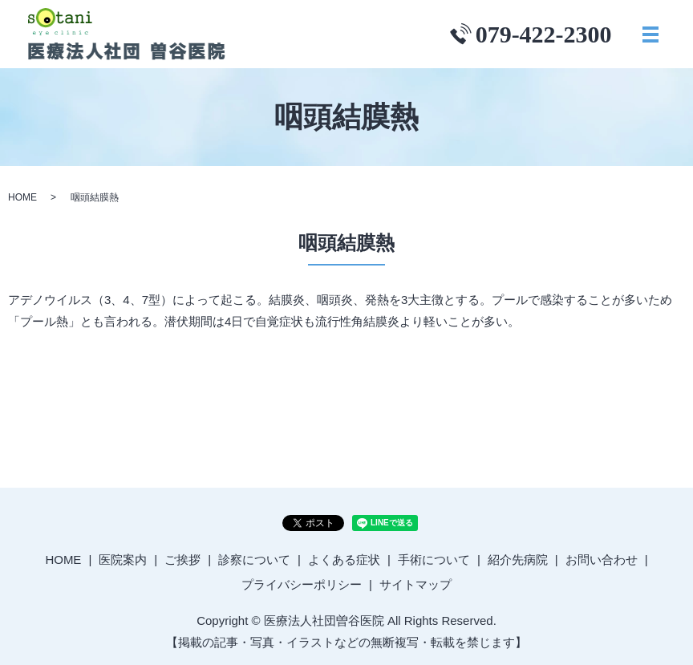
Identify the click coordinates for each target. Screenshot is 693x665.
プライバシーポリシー (301, 584)
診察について (254, 559)
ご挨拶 (182, 559)
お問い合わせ (601, 559)
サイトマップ (415, 584)
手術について (434, 559)
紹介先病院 (518, 559)
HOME (22, 197)
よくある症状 (344, 559)
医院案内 (123, 559)
